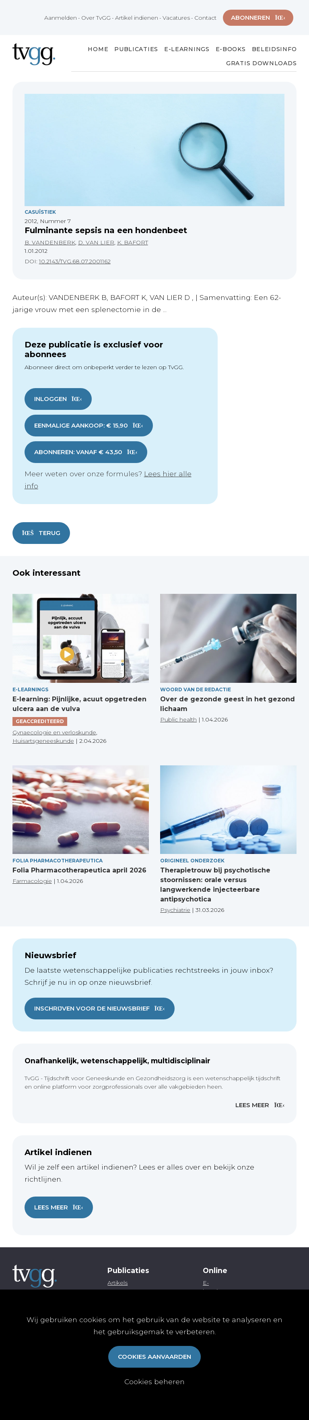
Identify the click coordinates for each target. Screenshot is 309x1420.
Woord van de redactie (195, 689)
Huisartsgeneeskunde (43, 740)
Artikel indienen (136, 17)
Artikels (117, 1282)
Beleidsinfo (274, 49)
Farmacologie (32, 881)
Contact (205, 17)
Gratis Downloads (261, 63)
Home (98, 49)
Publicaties (136, 49)
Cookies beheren (154, 1381)
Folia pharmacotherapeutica (57, 861)
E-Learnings (187, 49)
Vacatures (176, 17)
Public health (178, 719)
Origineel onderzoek (192, 861)
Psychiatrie (175, 910)
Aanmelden (60, 17)
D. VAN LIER (96, 242)
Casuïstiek (40, 212)
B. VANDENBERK (50, 242)
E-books (231, 49)
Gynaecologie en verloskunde (54, 732)
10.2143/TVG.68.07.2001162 (75, 261)
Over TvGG (96, 17)
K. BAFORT (132, 242)
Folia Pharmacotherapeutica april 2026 (79, 870)
